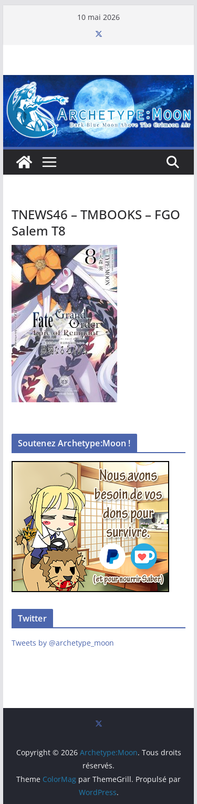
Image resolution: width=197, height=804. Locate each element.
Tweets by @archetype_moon (63, 643)
